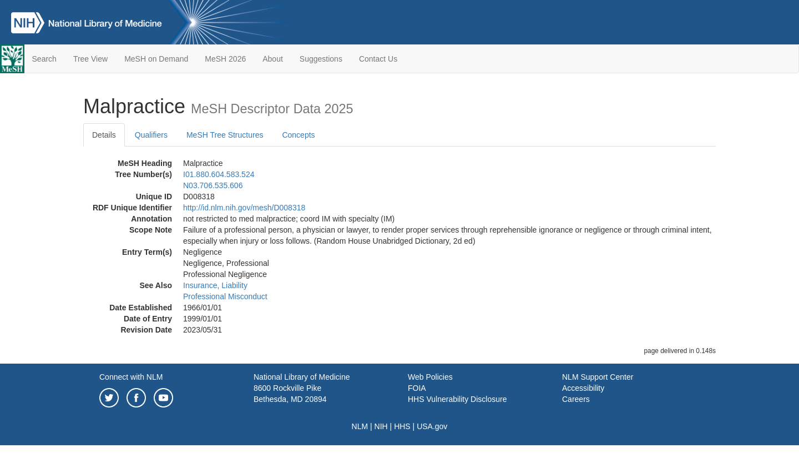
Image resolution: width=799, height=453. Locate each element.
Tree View (90, 58)
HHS (402, 426)
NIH (381, 426)
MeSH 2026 (225, 58)
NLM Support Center (597, 377)
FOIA (417, 388)
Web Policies (430, 377)
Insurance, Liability (215, 285)
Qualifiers (151, 134)
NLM (360, 426)
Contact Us (378, 58)
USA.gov (432, 426)
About (272, 58)
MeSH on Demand (156, 58)
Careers (576, 399)
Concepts (298, 134)
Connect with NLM (131, 377)
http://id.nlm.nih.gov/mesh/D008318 (244, 207)
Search (44, 58)
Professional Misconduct (225, 296)
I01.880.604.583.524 (218, 174)
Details (104, 134)
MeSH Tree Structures (225, 134)
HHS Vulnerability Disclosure (457, 399)
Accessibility (583, 388)
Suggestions (321, 58)
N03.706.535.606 (212, 185)
